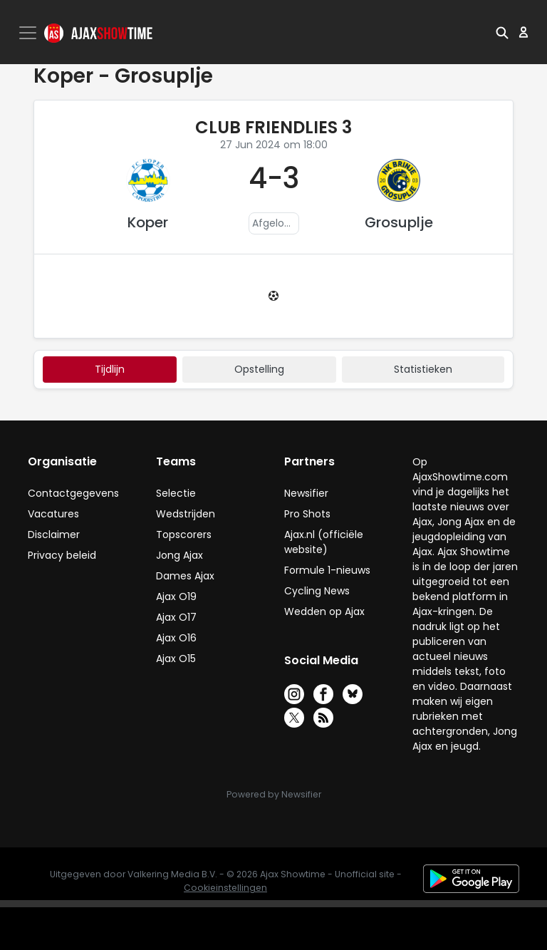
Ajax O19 (176, 596)
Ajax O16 (176, 638)
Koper (147, 222)
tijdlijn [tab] (110, 369)
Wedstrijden (185, 514)
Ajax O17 (176, 617)
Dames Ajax (185, 576)
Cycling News (317, 591)
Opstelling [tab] (259, 369)
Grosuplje (399, 222)
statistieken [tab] (423, 369)
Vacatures (53, 514)
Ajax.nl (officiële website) (323, 542)
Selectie (176, 493)
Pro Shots (307, 514)
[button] (502, 32)
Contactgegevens (73, 493)
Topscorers (184, 534)
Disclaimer (54, 534)
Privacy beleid (62, 555)
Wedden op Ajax (324, 611)
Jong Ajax (179, 555)
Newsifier (306, 493)
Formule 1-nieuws (327, 570)
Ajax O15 (176, 658)
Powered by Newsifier (273, 794)
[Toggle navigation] (29, 32)
